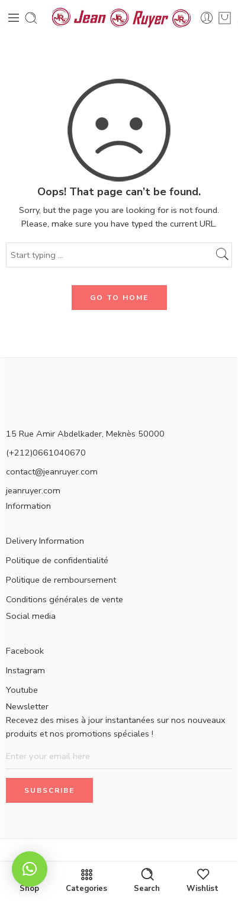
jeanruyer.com (33, 490)
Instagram (25, 670)
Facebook (25, 651)
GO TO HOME (119, 297)
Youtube (22, 690)
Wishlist (202, 880)
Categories (86, 880)
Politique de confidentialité (57, 560)
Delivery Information (45, 541)
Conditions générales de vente (64, 599)
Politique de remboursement (61, 580)
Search (147, 880)
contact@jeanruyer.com (52, 471)
